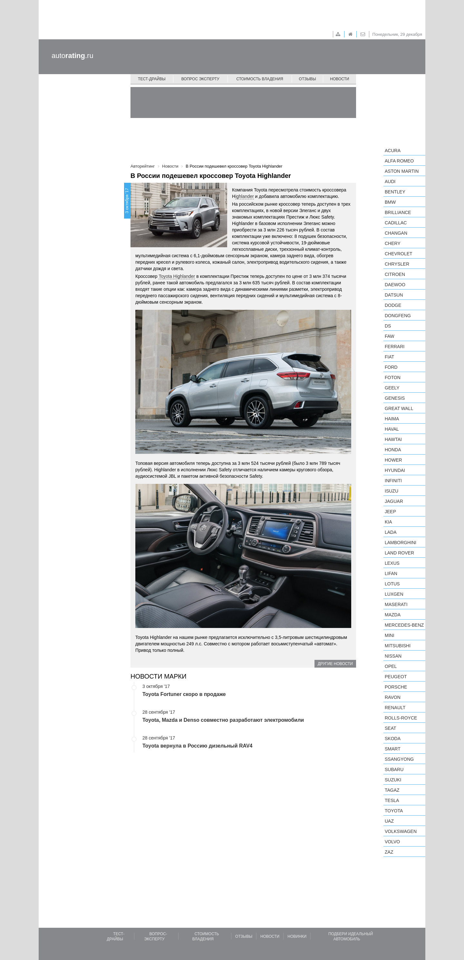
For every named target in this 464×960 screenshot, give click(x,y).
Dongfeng (398, 315)
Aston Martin (402, 171)
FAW (389, 336)
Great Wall (399, 408)
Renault (395, 707)
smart (393, 748)
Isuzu (391, 491)
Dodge (393, 305)
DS (388, 325)
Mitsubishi (398, 645)
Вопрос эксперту (200, 79)
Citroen (395, 274)
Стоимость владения (259, 79)
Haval (392, 429)
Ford (391, 367)
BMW (390, 202)
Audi (390, 181)
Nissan (393, 656)
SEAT (390, 728)
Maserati (396, 604)
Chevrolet (398, 253)
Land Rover (399, 552)
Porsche (396, 687)
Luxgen (394, 594)
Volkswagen (401, 831)
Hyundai (395, 470)
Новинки (296, 936)
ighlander (244, 196)
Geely (392, 387)
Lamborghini (400, 542)
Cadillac (396, 222)
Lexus (392, 563)
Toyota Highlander (177, 276)
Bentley (395, 191)
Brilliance (398, 212)
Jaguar (394, 501)
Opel (391, 666)
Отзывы (307, 79)
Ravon (393, 697)
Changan (396, 233)
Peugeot (396, 676)
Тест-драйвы (152, 79)
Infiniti (393, 480)
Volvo (392, 841)
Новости (339, 79)
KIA (388, 521)
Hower (393, 460)
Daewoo (395, 284)
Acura (393, 150)
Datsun (394, 295)
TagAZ (392, 790)
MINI (389, 635)
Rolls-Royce (401, 717)
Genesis (395, 398)
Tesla (392, 800)
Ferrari (394, 346)
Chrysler (397, 264)
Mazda (393, 614)
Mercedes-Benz (404, 625)
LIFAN (391, 573)
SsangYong (399, 759)
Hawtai (393, 439)
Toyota (394, 810)
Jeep (390, 511)
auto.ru (72, 56)
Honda (393, 449)
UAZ (389, 821)
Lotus (392, 583)
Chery (393, 243)
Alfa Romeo (399, 160)
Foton (393, 377)
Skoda (393, 738)
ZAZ (389, 852)
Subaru (394, 769)
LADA (391, 532)
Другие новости (335, 663)
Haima (392, 418)
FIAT (389, 356)
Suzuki (393, 779)
